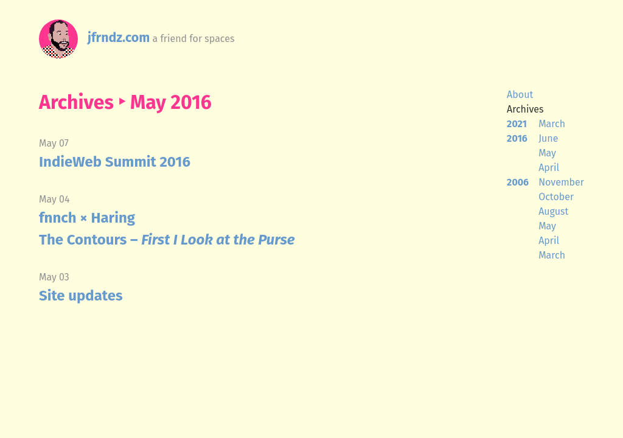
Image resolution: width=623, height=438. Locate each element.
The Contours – (167, 239)
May (547, 153)
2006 (518, 182)
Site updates (81, 295)
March (551, 124)
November (561, 182)
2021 (517, 124)
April (548, 167)
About (520, 94)
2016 (517, 138)
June (548, 138)
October (556, 197)
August (553, 211)
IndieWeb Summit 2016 (114, 161)
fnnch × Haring (87, 217)
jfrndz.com (119, 38)
